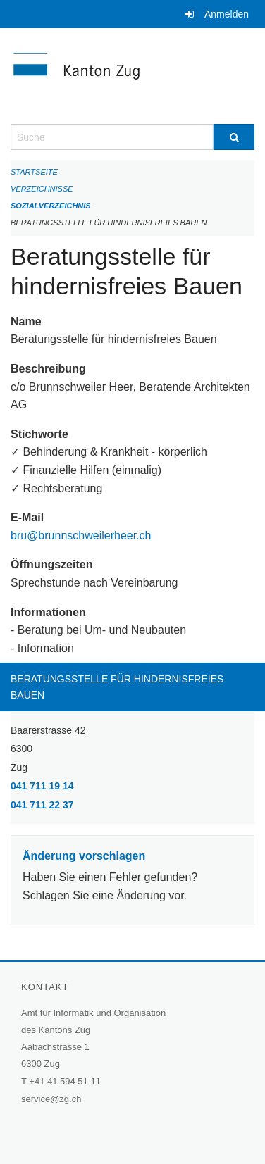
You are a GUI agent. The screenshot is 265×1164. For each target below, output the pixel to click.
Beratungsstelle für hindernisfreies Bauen (109, 222)
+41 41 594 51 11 (65, 1081)
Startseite (34, 172)
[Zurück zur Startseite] (132, 76)
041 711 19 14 (42, 785)
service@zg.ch (51, 1099)
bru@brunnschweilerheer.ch (81, 536)
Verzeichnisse (42, 188)
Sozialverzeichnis (51, 205)
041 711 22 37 (42, 805)
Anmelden (226, 14)
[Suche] (234, 137)
